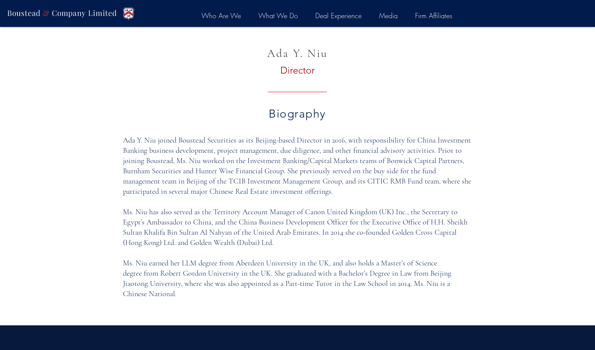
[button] (221, 15)
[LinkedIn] (583, 161)
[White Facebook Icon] (583, 175)
